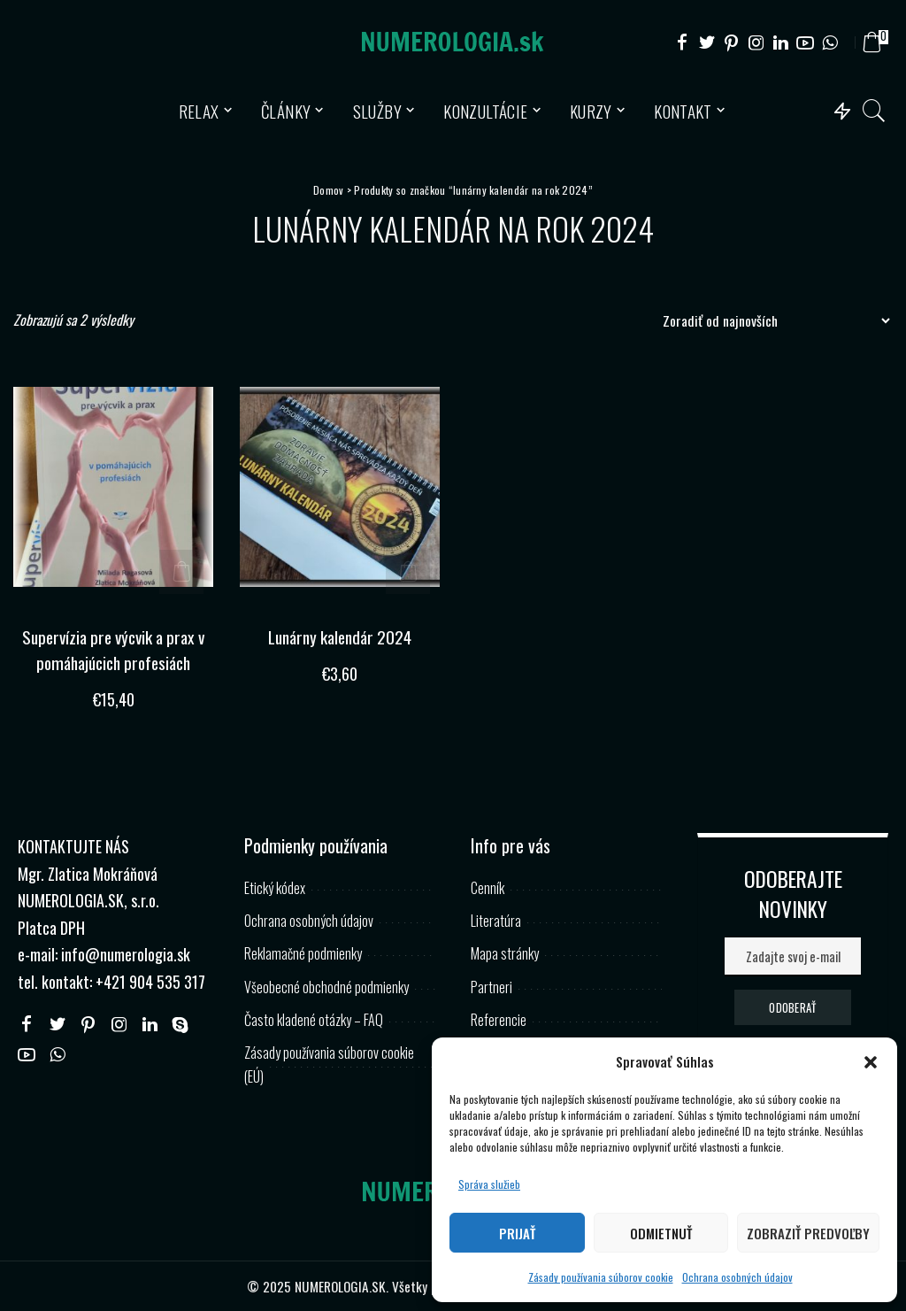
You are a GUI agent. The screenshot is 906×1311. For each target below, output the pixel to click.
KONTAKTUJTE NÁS (73, 845)
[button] (870, 1062)
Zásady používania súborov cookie (600, 1276)
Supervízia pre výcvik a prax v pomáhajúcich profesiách (113, 649)
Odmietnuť (661, 1233)
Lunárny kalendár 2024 (340, 636)
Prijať (517, 1233)
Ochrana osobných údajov (737, 1276)
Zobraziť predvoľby (808, 1233)
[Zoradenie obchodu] (771, 320)
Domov (328, 189)
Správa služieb (489, 1183)
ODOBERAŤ (792, 1006)
